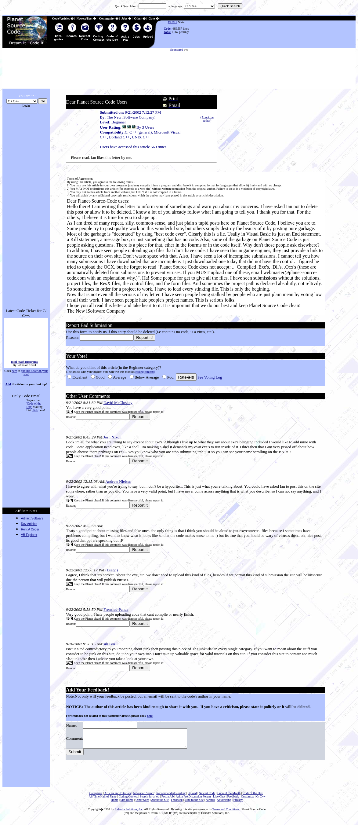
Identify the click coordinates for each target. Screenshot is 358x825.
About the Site (160, 803)
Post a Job (167, 800)
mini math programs (24, 365)
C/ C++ (172, 22)
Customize (247, 800)
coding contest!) (145, 371)
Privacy (238, 803)
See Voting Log (209, 377)
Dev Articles (29, 524)
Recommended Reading (171, 796)
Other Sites (142, 803)
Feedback (233, 800)
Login (26, 105)
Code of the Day (253, 796)
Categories (96, 796)
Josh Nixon (112, 437)
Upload (192, 796)
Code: (168, 28)
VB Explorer (29, 535)
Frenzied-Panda (115, 609)
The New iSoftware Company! (131, 117)
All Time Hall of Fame (102, 800)
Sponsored (176, 49)
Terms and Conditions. (226, 813)
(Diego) (111, 570)
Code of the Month (228, 796)
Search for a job (149, 800)
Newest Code (207, 796)
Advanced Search (143, 796)
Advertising (224, 803)
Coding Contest (128, 800)
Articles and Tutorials (117, 796)
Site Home (126, 803)
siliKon (108, 644)
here (14, 370)
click (35, 410)
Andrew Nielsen (118, 481)
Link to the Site (194, 803)
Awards (210, 803)
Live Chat (219, 800)
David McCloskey (117, 402)
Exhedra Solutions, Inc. (129, 813)
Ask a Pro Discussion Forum (193, 800)
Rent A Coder (30, 529)
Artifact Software (32, 518)
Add (8, 384)
